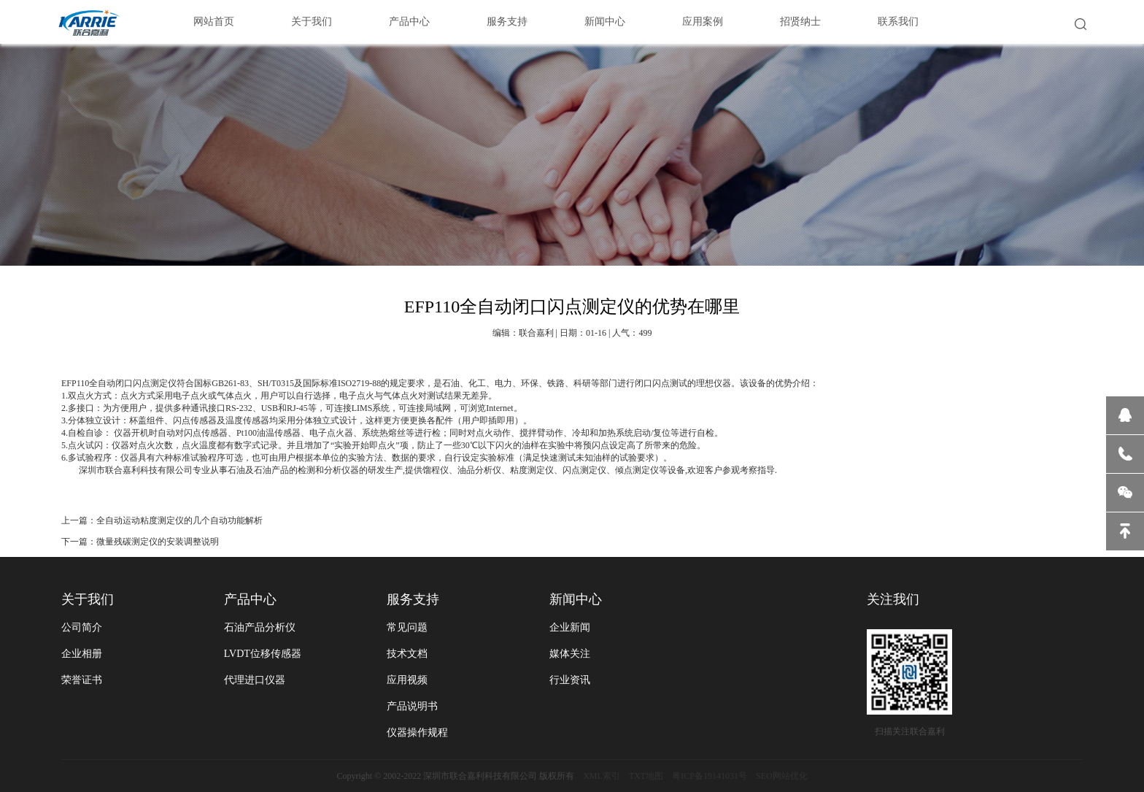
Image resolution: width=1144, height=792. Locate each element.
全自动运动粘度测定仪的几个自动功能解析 (179, 520)
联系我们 (898, 21)
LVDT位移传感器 (262, 653)
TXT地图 (646, 776)
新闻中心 (604, 21)
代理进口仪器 (254, 679)
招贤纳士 (800, 21)
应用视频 (407, 679)
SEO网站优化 (782, 776)
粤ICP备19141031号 (709, 776)
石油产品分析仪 (259, 627)
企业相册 (81, 653)
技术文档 (407, 653)
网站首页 (213, 21)
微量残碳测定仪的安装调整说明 (157, 542)
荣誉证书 (81, 679)
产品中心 (409, 21)
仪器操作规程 (417, 732)
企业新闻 (569, 627)
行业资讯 (569, 679)
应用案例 (702, 21)
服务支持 (507, 21)
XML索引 (601, 776)
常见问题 (407, 627)
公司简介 (81, 627)
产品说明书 (412, 706)
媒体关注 (569, 653)
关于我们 (311, 21)
